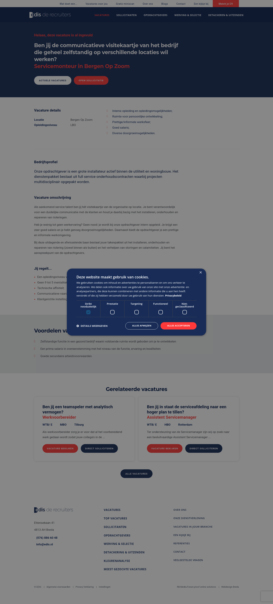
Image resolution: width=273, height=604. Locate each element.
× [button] (200, 272)
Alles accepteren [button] (178, 325)
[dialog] (136, 302)
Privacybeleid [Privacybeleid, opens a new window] (174, 295)
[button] (92, 325)
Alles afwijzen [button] (139, 325)
